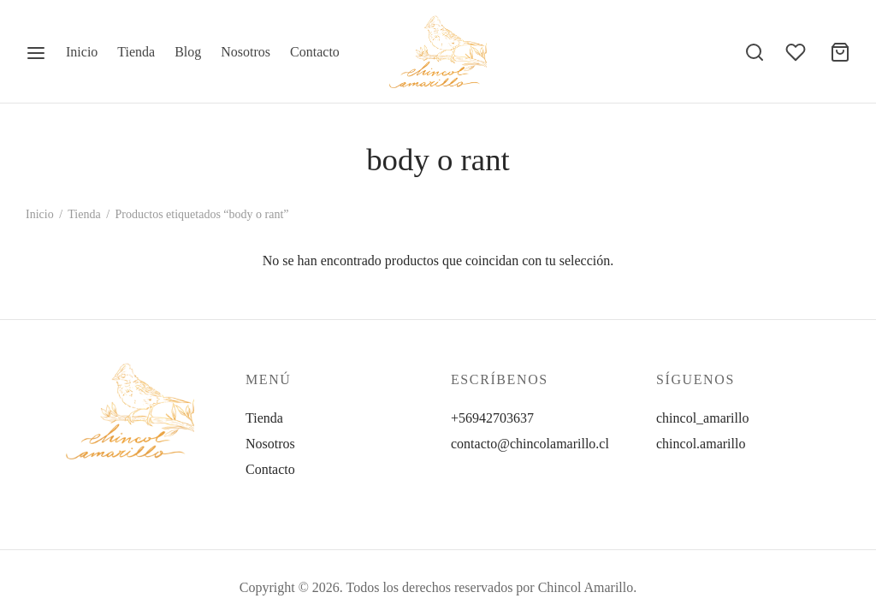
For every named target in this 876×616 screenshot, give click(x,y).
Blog (188, 51)
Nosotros (245, 51)
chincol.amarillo (700, 443)
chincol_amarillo (702, 418)
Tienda (136, 51)
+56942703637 (492, 418)
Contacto (315, 51)
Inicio (82, 51)
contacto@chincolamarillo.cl (530, 443)
